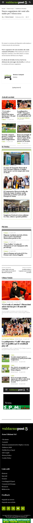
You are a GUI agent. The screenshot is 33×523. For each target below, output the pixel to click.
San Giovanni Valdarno (23, 118)
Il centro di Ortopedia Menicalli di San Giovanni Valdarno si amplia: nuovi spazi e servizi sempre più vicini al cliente (16, 170)
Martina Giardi (10, 302)
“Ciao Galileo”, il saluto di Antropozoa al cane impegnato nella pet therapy (16, 245)
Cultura (4, 119)
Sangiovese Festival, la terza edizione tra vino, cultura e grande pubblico (16, 216)
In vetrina (6, 165)
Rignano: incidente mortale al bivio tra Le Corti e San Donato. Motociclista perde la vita (15, 236)
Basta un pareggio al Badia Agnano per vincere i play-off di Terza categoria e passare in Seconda (24, 138)
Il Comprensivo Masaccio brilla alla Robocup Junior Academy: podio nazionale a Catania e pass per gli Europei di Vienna (16, 194)
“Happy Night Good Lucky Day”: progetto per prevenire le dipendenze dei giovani (9, 271)
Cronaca (6, 233)
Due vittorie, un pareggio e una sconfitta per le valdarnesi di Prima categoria (20, 368)
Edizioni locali (10, 8)
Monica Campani (9, 17)
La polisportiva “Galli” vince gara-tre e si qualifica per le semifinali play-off (24, 113)
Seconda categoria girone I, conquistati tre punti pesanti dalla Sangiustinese (8, 137)
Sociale (3, 8)
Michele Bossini (18, 339)
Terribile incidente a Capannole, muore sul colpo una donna (25, 271)
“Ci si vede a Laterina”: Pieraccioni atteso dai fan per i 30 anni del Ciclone (8, 114)
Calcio (3, 141)
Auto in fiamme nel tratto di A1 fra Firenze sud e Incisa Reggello (15, 254)
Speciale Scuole (8, 189)
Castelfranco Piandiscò (20, 8)
